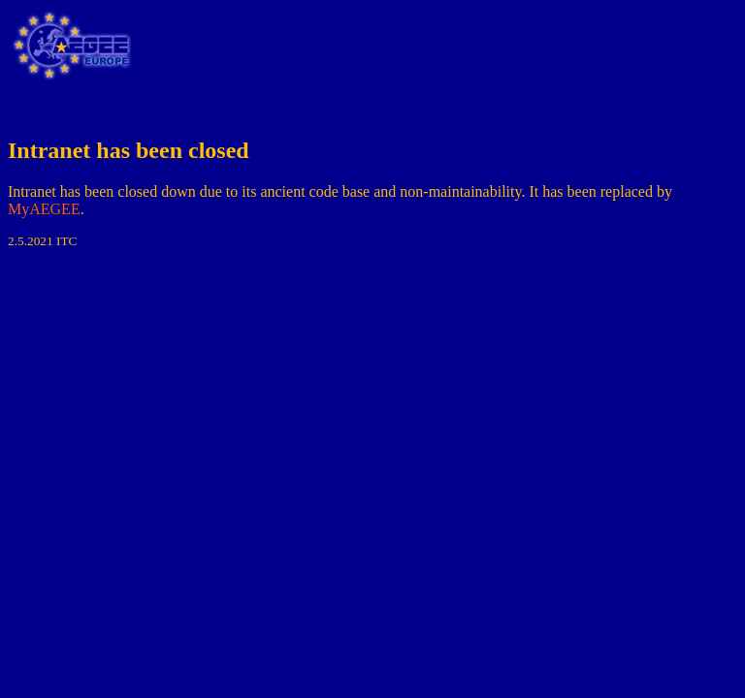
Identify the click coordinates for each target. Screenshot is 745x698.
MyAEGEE (44, 209)
